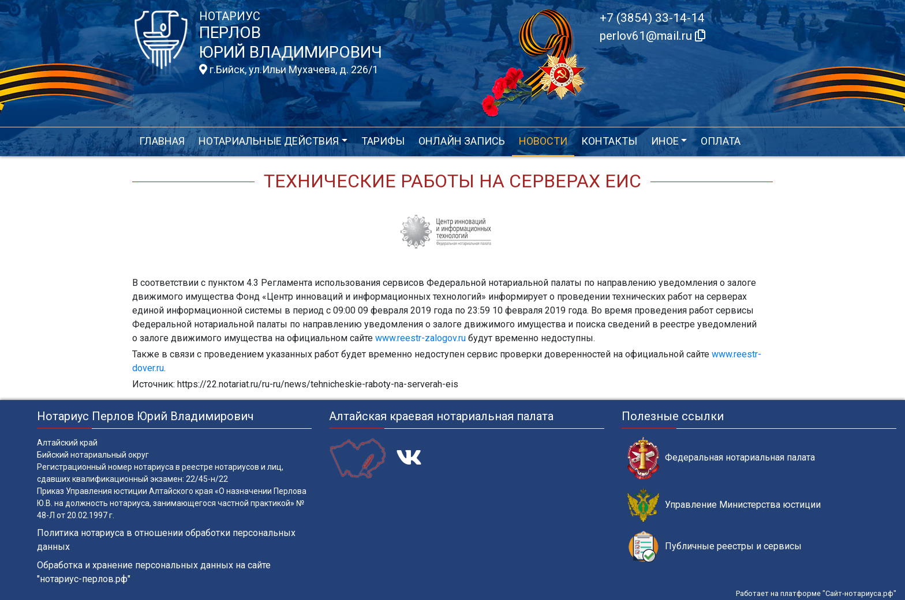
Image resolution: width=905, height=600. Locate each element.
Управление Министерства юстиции (724, 505)
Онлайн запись (461, 141)
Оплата (721, 141)
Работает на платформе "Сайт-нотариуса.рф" (816, 593)
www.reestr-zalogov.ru (420, 338)
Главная (162, 141)
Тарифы (383, 141)
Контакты (609, 141)
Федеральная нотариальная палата (721, 458)
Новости (543, 141)
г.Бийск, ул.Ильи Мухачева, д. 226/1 (288, 70)
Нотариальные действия (269, 141)
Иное (665, 141)
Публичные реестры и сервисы (714, 547)
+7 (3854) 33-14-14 (652, 18)
